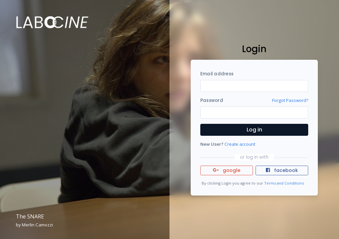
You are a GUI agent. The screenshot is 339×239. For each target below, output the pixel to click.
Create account (239, 144)
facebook (282, 170)
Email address (216, 74)
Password (211, 100)
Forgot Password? (290, 100)
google (226, 170)
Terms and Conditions (284, 183)
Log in (254, 129)
